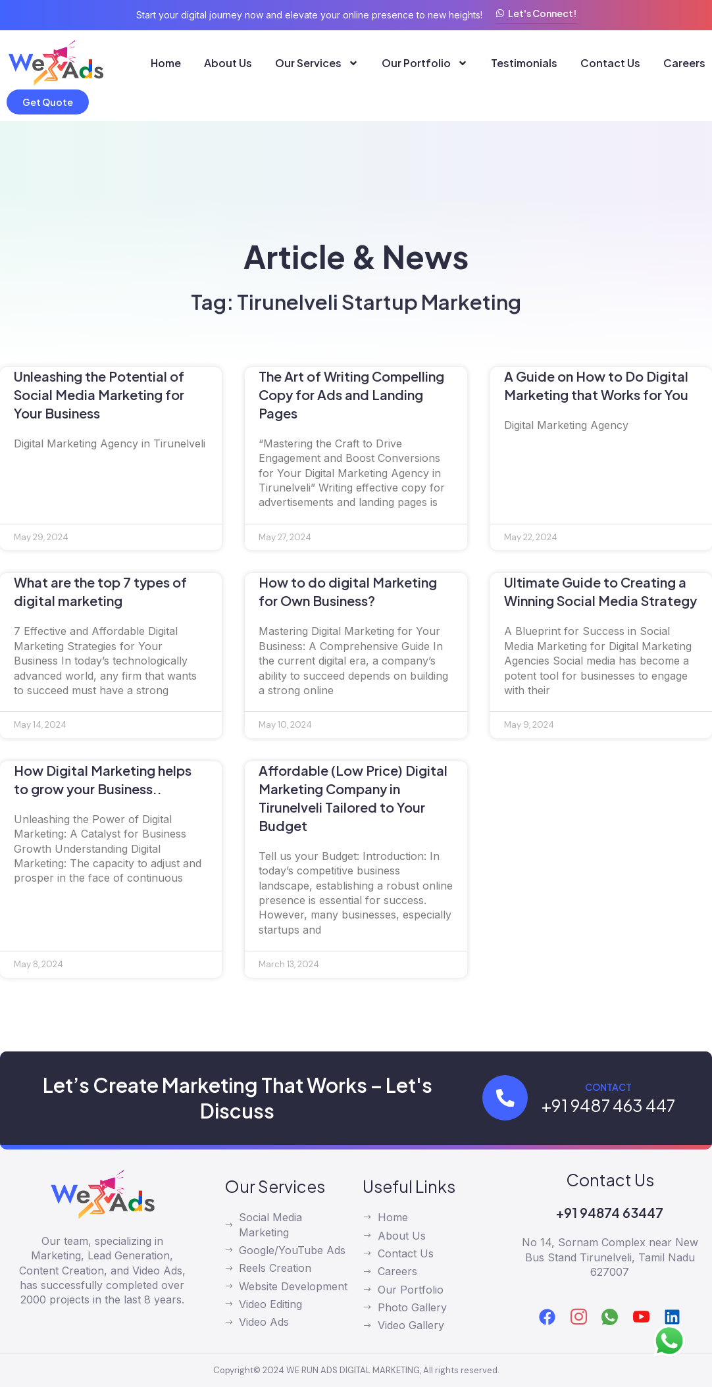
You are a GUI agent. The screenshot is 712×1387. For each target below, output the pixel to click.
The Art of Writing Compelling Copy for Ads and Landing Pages (351, 394)
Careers (684, 63)
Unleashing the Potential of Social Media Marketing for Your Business (99, 394)
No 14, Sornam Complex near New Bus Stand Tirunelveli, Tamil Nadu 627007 (610, 1257)
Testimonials (524, 63)
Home (166, 63)
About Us (228, 63)
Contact (609, 1087)
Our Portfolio (425, 63)
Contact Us (610, 63)
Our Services (317, 63)
